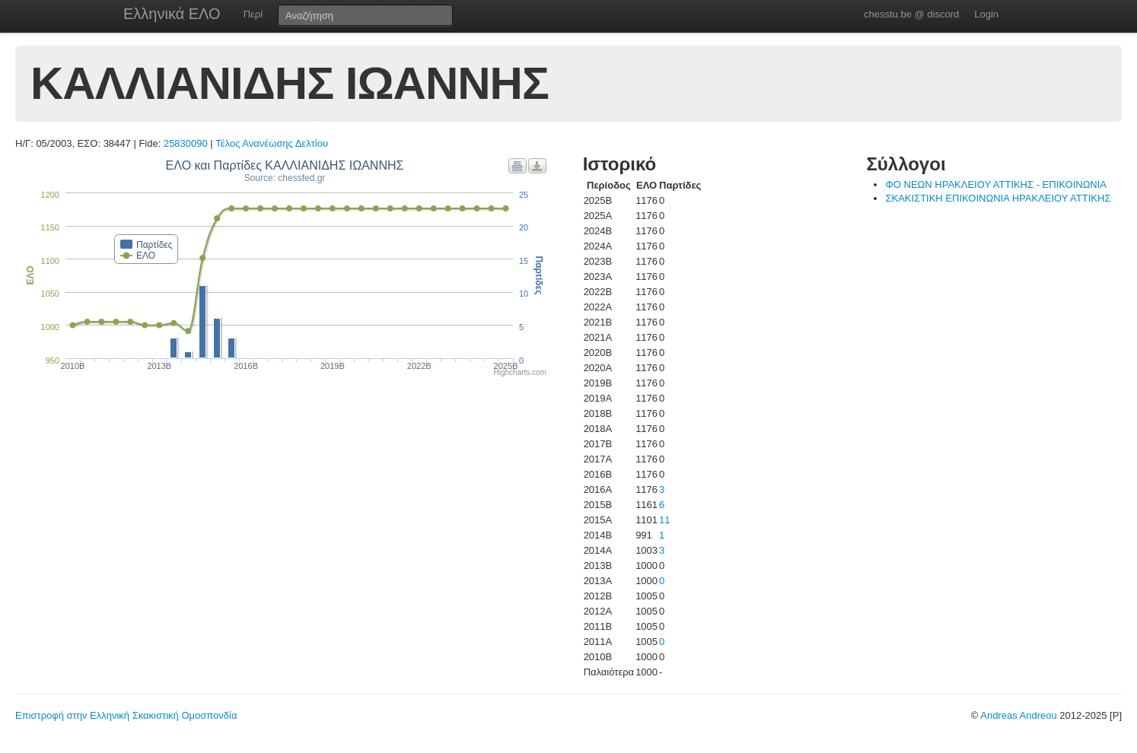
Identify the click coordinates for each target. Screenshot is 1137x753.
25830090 (186, 143)
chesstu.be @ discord (911, 14)
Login (986, 14)
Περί (253, 14)
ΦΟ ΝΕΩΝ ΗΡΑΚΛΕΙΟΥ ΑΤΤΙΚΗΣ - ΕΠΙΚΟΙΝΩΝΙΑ (996, 184)
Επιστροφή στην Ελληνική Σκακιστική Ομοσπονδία (126, 715)
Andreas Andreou (1018, 715)
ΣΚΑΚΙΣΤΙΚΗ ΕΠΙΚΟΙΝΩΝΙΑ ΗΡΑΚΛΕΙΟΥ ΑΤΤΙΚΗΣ (997, 198)
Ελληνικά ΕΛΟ (172, 13)
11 (664, 520)
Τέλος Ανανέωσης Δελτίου (271, 143)
